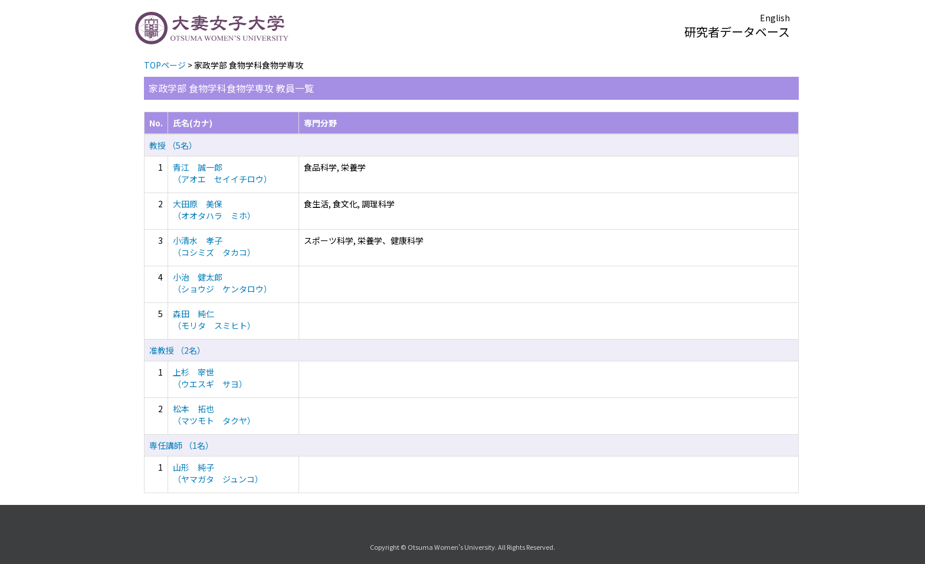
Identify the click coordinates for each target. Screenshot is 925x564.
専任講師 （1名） (181, 445)
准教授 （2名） (177, 350)
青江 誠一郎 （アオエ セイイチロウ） (222, 173)
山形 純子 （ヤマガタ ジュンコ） (218, 473)
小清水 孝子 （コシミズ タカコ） (214, 246)
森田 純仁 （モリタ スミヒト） (214, 319)
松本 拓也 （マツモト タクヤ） (214, 414)
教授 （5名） (173, 145)
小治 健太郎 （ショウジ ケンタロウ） (222, 283)
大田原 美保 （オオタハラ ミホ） (214, 209)
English (775, 18)
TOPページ (165, 65)
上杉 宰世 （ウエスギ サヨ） (210, 378)
